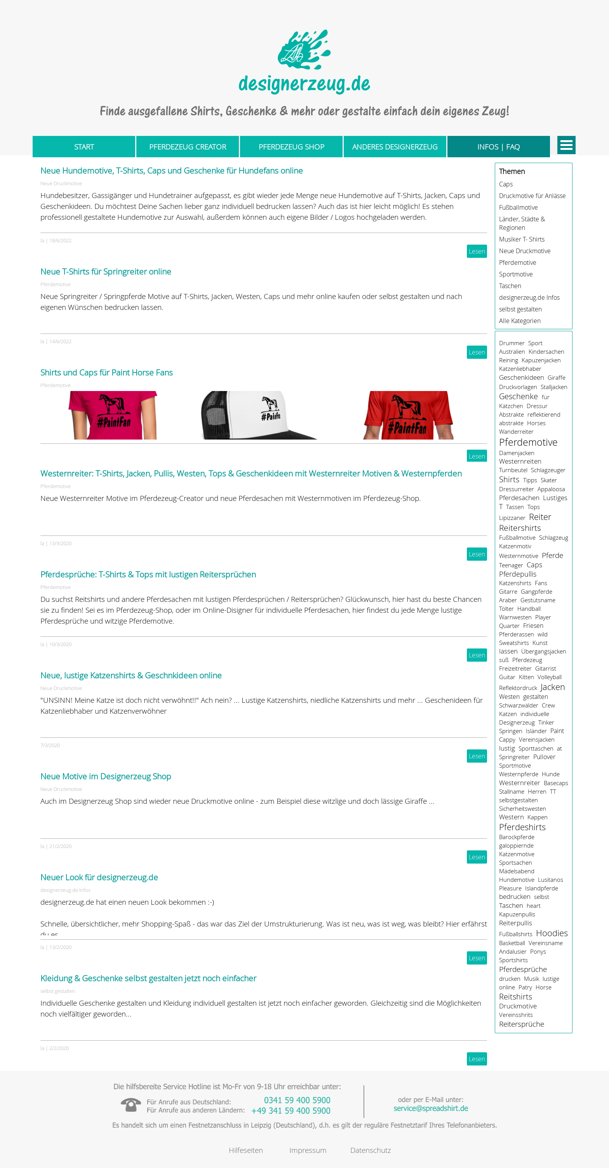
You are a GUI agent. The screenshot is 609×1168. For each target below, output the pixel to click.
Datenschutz (370, 1150)
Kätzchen (511, 406)
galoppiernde (516, 845)
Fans (541, 583)
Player (543, 617)
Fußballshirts (515, 934)
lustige (551, 978)
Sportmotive (516, 274)
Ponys (538, 951)
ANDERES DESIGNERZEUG (395, 146)
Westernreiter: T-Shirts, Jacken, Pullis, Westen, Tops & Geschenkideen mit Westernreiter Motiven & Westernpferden (251, 473)
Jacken (553, 686)
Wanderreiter (516, 431)
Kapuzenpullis (517, 914)
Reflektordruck (518, 688)
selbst (541, 896)
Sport (535, 343)
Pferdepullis (517, 574)
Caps (506, 184)
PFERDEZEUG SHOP (291, 146)
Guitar (507, 677)
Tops (533, 507)
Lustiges (555, 498)
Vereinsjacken (537, 739)
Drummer (512, 343)
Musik (531, 978)
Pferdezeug (527, 660)
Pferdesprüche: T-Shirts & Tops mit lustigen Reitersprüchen (148, 574)
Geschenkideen (521, 377)
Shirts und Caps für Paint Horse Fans (106, 372)
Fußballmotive (518, 207)
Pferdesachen (519, 497)
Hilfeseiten (246, 1150)
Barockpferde (516, 837)
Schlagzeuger (548, 470)
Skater (549, 480)
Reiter (540, 516)
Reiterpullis (515, 922)
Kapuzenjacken (541, 360)
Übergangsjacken (543, 651)
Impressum (308, 1150)
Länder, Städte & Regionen (522, 223)
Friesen (533, 625)
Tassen (515, 507)
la (42, 240)
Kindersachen (546, 351)
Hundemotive (516, 879)
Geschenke (518, 396)
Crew (548, 705)
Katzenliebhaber (520, 368)
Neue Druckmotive (61, 183)
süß (504, 660)
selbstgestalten (518, 800)
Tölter (506, 608)
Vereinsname (546, 943)
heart (534, 905)
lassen (508, 651)
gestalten (535, 696)
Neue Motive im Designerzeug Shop (105, 776)
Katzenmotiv (515, 546)
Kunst (540, 643)
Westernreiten (520, 461)
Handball (529, 608)
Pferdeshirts (522, 827)
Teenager (511, 565)
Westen (509, 696)
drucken (509, 978)
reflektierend (543, 414)
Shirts (509, 479)
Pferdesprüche (523, 969)
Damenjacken (516, 453)
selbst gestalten (57, 990)
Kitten (526, 677)
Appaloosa (551, 489)
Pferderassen (516, 634)
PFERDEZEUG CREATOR (187, 146)
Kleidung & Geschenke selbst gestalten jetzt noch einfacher (148, 978)
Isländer (536, 731)
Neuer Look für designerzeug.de (99, 877)
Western (511, 817)
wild (543, 634)
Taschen (510, 286)
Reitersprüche (521, 1024)
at (559, 748)
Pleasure (510, 888)
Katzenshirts (515, 583)
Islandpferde (541, 888)
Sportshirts (513, 960)
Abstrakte (511, 414)
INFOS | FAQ (498, 146)
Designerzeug (517, 722)
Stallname (511, 791)
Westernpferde (518, 774)
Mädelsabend (516, 871)
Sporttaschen (536, 748)
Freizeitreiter (515, 668)
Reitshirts (515, 996)
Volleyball (550, 677)
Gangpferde (536, 591)
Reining (508, 360)
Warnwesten (515, 617)
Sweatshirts (514, 643)
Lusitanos (550, 879)
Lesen (477, 251)
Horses (536, 423)
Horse (544, 987)
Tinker (546, 722)
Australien (512, 351)
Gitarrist (545, 668)
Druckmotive (518, 1006)
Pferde (552, 555)
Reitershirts (520, 527)
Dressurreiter (516, 489)
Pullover (544, 757)
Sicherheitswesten (522, 808)
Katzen (508, 714)
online (507, 987)
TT (553, 791)
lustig (507, 748)
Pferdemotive (55, 284)
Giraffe (557, 377)
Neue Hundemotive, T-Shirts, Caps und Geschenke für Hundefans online (171, 170)
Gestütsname (537, 600)
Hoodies (552, 933)
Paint (557, 731)
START (84, 146)
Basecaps (556, 783)
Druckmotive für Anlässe (532, 195)
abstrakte (511, 423)
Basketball (512, 943)
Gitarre (508, 591)
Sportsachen (515, 862)
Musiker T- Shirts (522, 239)
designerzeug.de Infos (65, 889)
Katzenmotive (516, 854)
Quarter (509, 625)
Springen (510, 731)
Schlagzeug (553, 537)
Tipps (530, 480)
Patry (525, 987)
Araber (508, 600)
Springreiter (514, 757)
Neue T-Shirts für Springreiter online (105, 271)
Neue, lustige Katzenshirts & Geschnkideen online (131, 675)
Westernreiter (519, 782)
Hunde (551, 774)
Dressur (537, 406)
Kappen (537, 817)
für (546, 397)
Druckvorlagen (518, 387)
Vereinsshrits (516, 1015)
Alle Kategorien (520, 320)
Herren (537, 791)
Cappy (507, 739)
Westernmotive (518, 556)
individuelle (534, 714)
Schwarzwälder (518, 705)
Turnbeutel (513, 470)
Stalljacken (554, 387)
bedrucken (515, 896)
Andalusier (513, 951)
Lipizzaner (512, 517)
